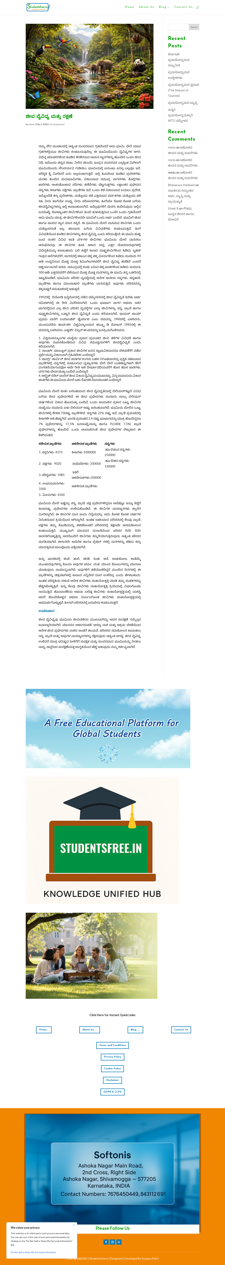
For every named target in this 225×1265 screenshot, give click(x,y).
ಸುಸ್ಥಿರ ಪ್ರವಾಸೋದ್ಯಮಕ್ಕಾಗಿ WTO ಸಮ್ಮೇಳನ (180, 115)
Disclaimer (112, 1080)
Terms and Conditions (112, 1045)
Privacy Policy (112, 1057)
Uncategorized (57, 124)
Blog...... (135, 1029)
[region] (41, 1240)
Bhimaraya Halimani (181, 185)
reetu (172, 147)
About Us (146, 7)
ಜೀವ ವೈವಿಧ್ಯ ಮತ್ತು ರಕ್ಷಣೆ (49, 116)
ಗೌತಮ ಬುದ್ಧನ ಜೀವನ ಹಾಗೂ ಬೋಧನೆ (181, 213)
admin (32, 124)
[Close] (74, 1225)
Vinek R (173, 208)
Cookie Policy (112, 1068)
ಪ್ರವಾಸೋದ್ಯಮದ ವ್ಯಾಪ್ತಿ (182, 102)
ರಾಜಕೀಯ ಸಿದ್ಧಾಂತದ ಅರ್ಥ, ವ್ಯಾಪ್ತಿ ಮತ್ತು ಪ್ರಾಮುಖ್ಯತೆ (181, 196)
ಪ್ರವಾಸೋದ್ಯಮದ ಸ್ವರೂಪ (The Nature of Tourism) (183, 90)
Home (129, 7)
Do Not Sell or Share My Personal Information (33, 1252)
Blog (162, 7)
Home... (44, 1029)
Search (194, 27)
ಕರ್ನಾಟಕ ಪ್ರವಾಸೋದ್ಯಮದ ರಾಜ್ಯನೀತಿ (178, 59)
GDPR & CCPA (113, 1092)
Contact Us (183, 7)
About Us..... (89, 1029)
